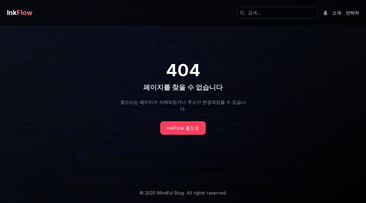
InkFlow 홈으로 (183, 128)
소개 (336, 13)
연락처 (352, 13)
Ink (19, 12)
